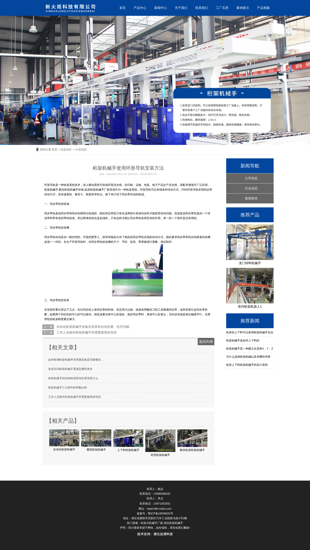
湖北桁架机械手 (173, 522)
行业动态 (251, 188)
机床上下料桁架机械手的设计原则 (247, 364)
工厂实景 (222, 7)
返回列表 (206, 342)
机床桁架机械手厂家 (97, 189)
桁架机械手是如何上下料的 (242, 340)
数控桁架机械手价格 (71, 189)
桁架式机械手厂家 (152, 522)
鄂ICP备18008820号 (160, 513)
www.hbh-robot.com (116, 174)
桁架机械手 (51, 189)
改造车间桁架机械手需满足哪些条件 (70, 368)
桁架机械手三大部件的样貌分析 (67, 387)
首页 (122, 7)
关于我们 (181, 7)
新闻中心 (160, 7)
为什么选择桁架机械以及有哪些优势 (248, 356)
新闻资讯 (251, 198)
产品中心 (140, 7)
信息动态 (66, 149)
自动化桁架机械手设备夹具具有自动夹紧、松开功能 (92, 326)
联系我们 (201, 7)
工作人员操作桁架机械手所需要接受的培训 (86, 332)
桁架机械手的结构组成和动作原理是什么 (73, 378)
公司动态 (251, 178)
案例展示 (242, 7)
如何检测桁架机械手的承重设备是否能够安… (76, 359)
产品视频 (263, 7)
